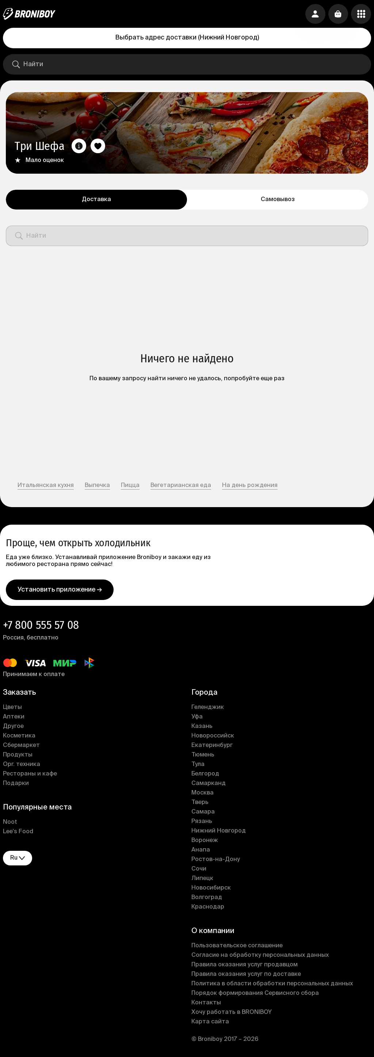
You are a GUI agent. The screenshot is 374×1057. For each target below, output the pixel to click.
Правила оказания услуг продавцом (244, 966)
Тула (198, 766)
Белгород (205, 775)
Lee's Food (18, 833)
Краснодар (207, 908)
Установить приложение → (60, 591)
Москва (202, 794)
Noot (10, 824)
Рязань (201, 823)
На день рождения (250, 485)
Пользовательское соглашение (237, 947)
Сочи (198, 870)
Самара (203, 813)
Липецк (202, 880)
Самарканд (208, 785)
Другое (13, 728)
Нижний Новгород (218, 832)
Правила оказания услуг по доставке (246, 976)
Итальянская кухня (46, 485)
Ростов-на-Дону (215, 861)
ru (17, 859)
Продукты (18, 756)
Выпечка (97, 485)
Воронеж (204, 842)
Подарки (16, 785)
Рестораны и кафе (30, 775)
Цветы (12, 709)
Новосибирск (211, 889)
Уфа (197, 718)
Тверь (200, 804)
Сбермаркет (21, 747)
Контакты (206, 1004)
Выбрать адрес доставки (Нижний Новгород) (187, 37)
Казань (202, 728)
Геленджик (207, 709)
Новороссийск (212, 737)
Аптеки (13, 718)
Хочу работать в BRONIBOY (231, 1014)
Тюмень (202, 756)
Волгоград (206, 899)
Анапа (200, 851)
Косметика (19, 737)
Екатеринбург (212, 747)
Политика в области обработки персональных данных (272, 985)
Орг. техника (21, 766)
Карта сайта (210, 1023)
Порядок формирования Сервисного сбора (255, 995)
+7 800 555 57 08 (41, 626)
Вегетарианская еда (180, 485)
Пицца (130, 485)
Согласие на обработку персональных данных (260, 957)
